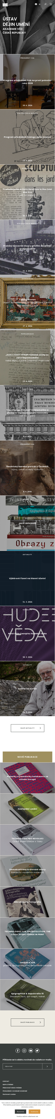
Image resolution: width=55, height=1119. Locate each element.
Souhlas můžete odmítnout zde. (27, 1116)
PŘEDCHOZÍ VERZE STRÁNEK (12, 1088)
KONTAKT (6, 1081)
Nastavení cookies (9, 1094)
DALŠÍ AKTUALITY (27, 728)
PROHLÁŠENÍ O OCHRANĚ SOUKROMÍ (15, 1091)
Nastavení (20, 1112)
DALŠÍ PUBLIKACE (27, 1022)
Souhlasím (34, 1112)
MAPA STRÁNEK (8, 1084)
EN (39, 4)
